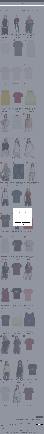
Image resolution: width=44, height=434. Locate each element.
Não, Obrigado (22, 224)
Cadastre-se (22, 222)
